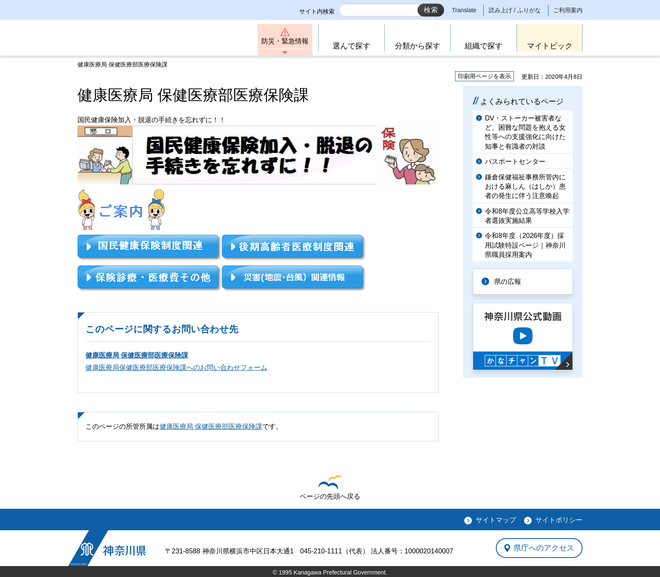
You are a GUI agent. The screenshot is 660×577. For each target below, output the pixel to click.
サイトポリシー (559, 520)
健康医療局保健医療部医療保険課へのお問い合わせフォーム (176, 367)
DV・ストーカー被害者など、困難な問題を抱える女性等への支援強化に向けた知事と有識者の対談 (525, 132)
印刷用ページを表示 (484, 76)
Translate (464, 10)
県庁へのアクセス (544, 548)
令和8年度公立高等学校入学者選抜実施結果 (527, 216)
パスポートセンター (515, 161)
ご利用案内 (568, 10)
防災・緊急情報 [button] (285, 41)
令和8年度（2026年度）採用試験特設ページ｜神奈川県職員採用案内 (525, 245)
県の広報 (507, 281)
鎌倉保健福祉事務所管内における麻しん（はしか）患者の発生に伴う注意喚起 (525, 187)
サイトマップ (496, 520)
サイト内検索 (317, 11)
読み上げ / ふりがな (515, 10)
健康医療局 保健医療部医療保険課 (136, 355)
